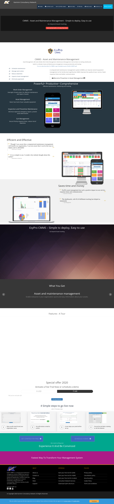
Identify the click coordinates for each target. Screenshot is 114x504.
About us (35, 473)
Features (71, 6)
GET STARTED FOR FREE (31, 439)
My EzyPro (107, 6)
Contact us (36, 475)
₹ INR (75, 391)
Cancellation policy (89, 475)
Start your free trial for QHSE (66, 473)
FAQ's (34, 481)
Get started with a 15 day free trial (57, 28)
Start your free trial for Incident (67, 478)
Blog (34, 478)
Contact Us (98, 6)
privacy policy (67, 501)
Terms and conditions (90, 483)
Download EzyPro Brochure (66, 483)
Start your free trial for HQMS (67, 475)
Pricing (79, 6)
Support (35, 483)
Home (40, 6)
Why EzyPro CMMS (61, 6)
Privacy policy (88, 473)
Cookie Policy (88, 481)
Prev (3, 294)
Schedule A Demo (83, 439)
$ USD (38, 391)
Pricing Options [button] (57, 399)
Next (110, 294)
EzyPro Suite (49, 6)
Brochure (88, 6)
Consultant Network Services (66, 481)
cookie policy (76, 501)
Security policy (88, 478)
